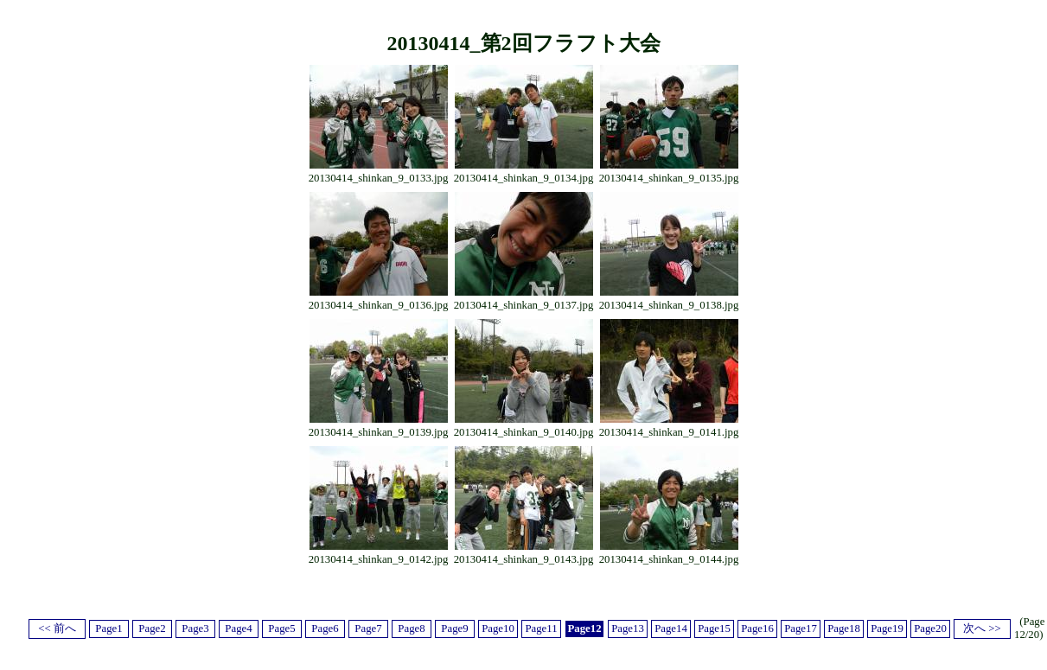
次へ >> (982, 628)
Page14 (670, 628)
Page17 (800, 628)
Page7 (367, 628)
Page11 (541, 628)
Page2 (151, 628)
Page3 (195, 628)
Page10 (498, 628)
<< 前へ (57, 628)
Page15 (714, 628)
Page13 (627, 628)
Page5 (281, 628)
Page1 (108, 628)
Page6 (324, 628)
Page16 (757, 628)
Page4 (238, 628)
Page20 (930, 628)
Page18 (843, 628)
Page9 (454, 628)
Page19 (887, 628)
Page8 (411, 628)
